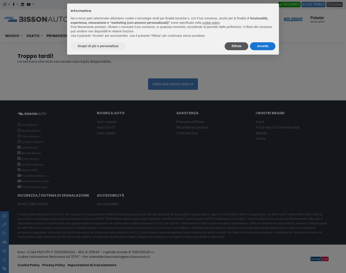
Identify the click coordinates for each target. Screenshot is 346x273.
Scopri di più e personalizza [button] (98, 46)
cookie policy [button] (211, 22)
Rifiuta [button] (236, 46)
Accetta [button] (262, 46)
